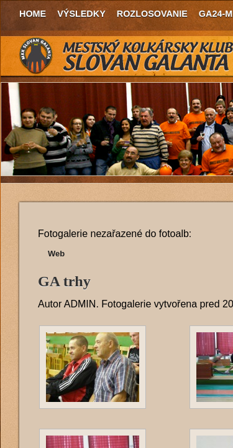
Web (56, 253)
